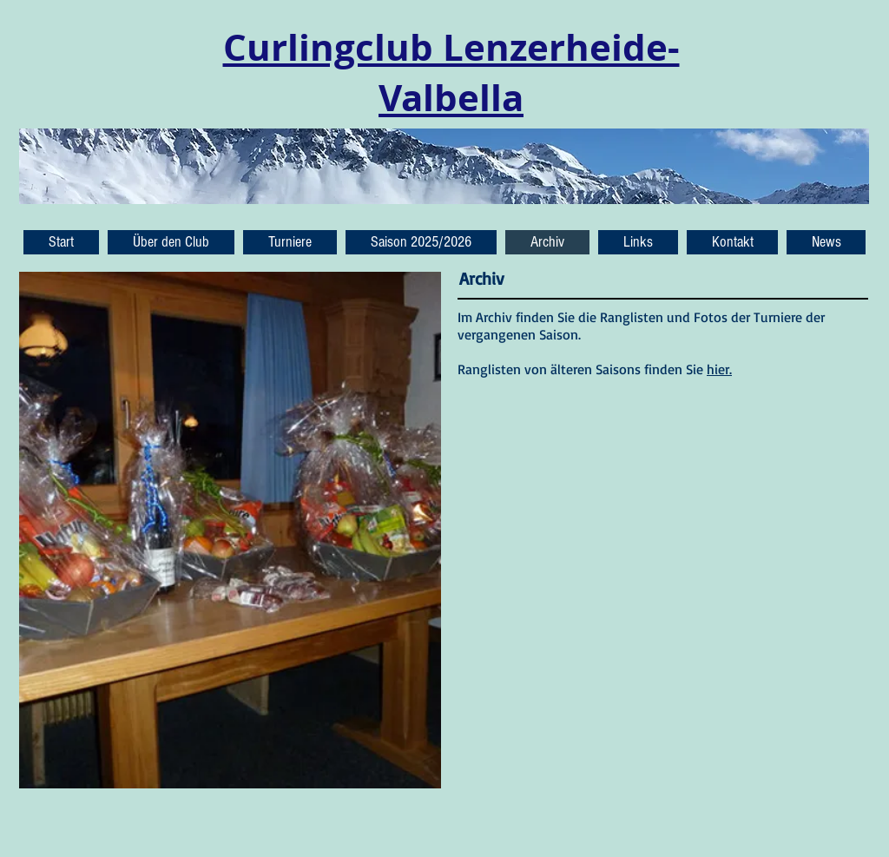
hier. (719, 369)
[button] (826, 242)
